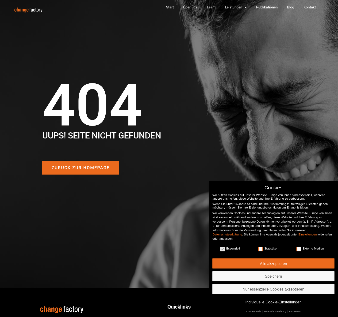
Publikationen (267, 7)
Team (211, 7)
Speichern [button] (273, 274)
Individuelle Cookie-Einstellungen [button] (273, 299)
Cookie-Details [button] (254, 308)
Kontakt (310, 7)
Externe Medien (310, 245)
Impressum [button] (294, 308)
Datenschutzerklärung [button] (275, 308)
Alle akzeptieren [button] (273, 261)
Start (170, 7)
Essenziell (230, 245)
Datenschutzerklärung (227, 231)
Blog (290, 7)
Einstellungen (307, 231)
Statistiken (268, 245)
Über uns (190, 7)
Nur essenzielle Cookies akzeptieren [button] (273, 286)
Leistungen (236, 7)
